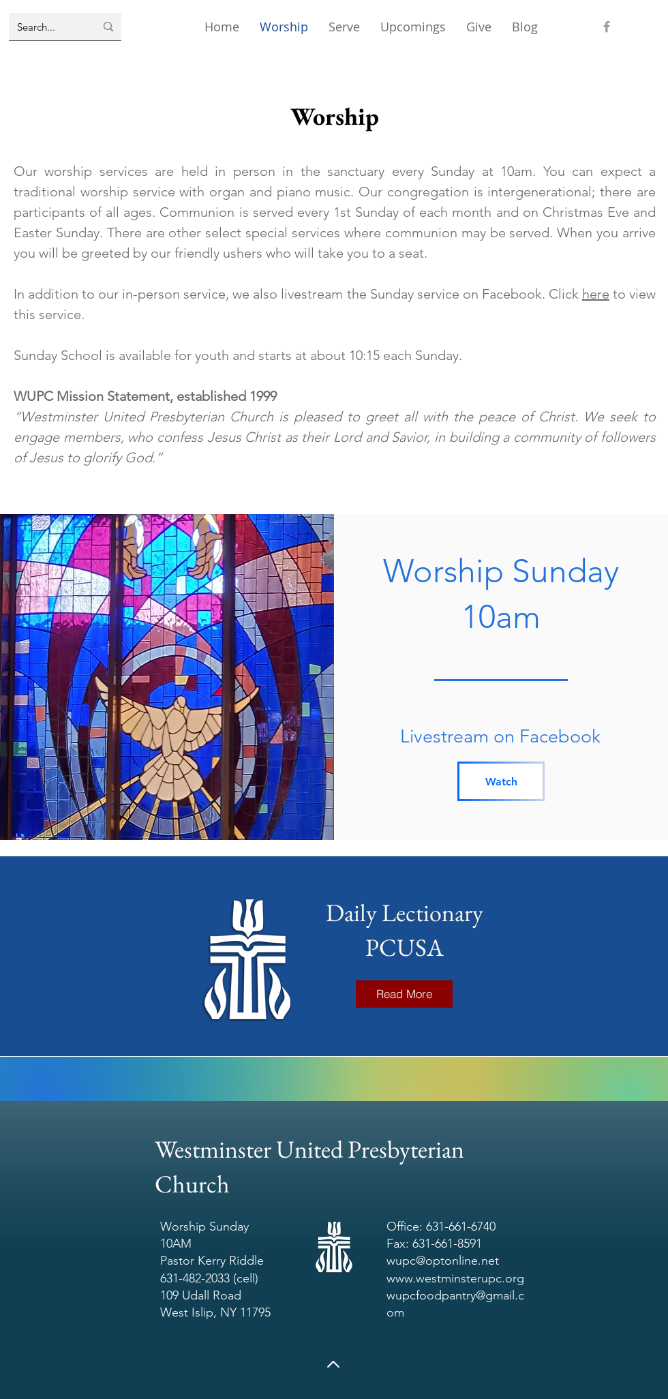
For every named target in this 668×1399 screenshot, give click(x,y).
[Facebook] (606, 26)
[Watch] (501, 781)
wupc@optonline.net (442, 1260)
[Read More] (404, 994)
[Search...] (46, 26)
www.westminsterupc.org (455, 1278)
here (595, 294)
